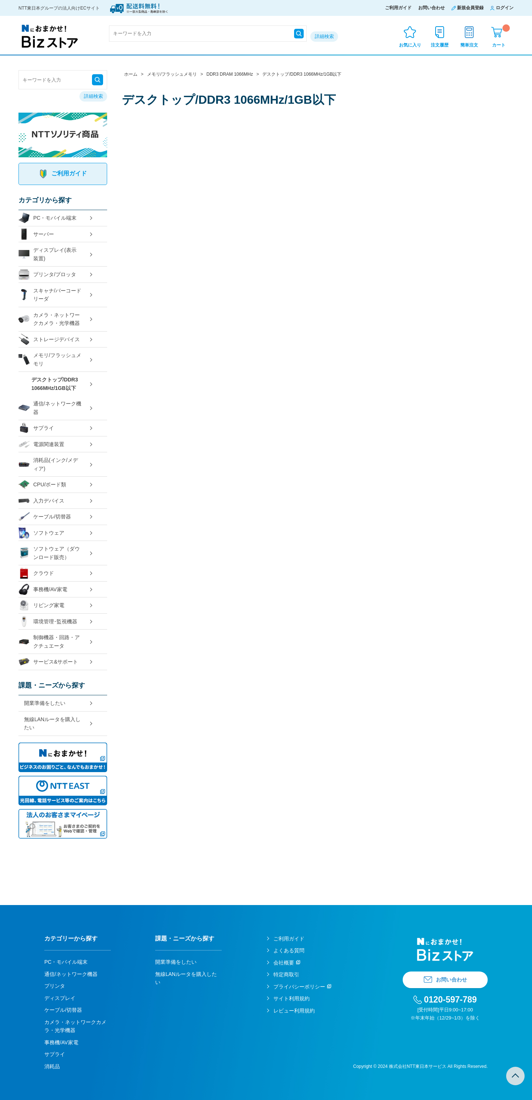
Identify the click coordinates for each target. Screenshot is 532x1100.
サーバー (36, 234)
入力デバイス (41, 501)
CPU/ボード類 (42, 485)
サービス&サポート (48, 662)
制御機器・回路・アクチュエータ (49, 642)
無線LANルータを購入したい (52, 723)
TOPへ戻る (515, 1076)
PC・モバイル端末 (47, 218)
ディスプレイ (59, 998)
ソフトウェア (41, 533)
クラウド (36, 573)
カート (501, 36)
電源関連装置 (41, 444)
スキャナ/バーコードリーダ (49, 295)
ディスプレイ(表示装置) (47, 254)
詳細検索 (324, 36)
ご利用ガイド (398, 7)
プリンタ (54, 986)
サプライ (36, 428)
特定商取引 (286, 974)
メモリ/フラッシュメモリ (49, 359)
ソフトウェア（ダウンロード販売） (49, 553)
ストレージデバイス (49, 339)
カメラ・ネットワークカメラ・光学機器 (49, 319)
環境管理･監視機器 (47, 622)
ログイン (505, 7)
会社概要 (283, 963)
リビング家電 (41, 605)
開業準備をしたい (44, 703)
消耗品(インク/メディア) (48, 464)
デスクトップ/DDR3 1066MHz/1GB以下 (54, 384)
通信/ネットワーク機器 (49, 408)
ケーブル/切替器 (44, 517)
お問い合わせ (431, 7)
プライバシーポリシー (299, 987)
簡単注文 (469, 45)
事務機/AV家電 (42, 589)
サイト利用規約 (291, 998)
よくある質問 (288, 950)
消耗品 (52, 1066)
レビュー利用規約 (294, 1011)
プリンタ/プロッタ (47, 274)
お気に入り (410, 45)
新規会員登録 (470, 7)
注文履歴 (440, 45)
